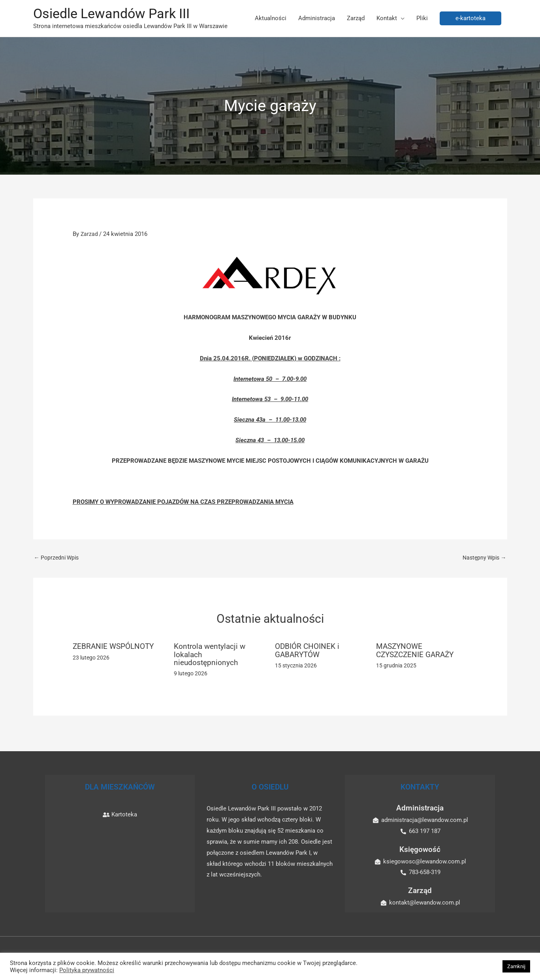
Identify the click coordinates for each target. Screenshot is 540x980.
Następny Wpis (482, 558)
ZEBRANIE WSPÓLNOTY (115, 647)
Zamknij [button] (516, 966)
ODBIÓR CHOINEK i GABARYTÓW (308, 651)
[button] (470, 19)
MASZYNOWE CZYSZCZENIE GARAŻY (417, 651)
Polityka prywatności (86, 970)
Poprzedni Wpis (58, 558)
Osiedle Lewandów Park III (115, 14)
